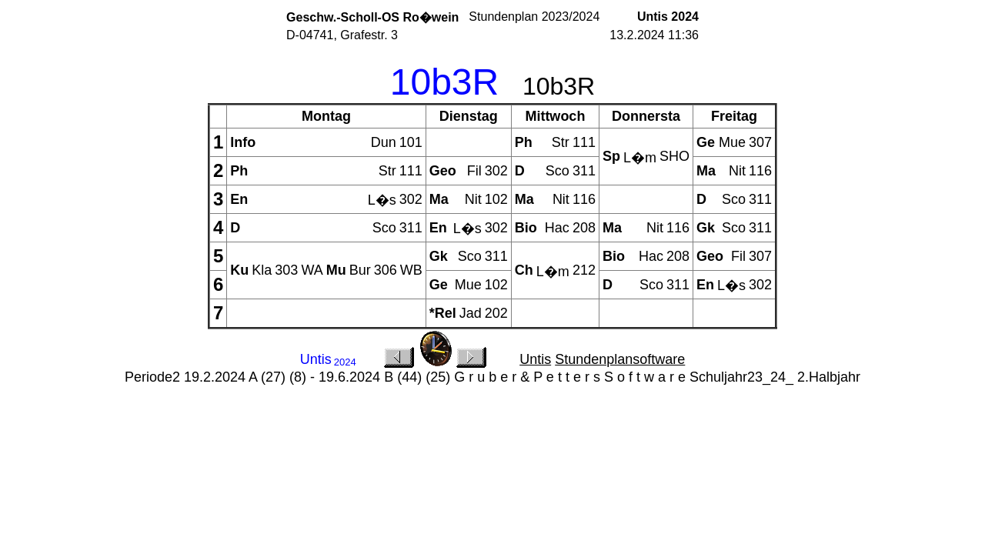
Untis (535, 359)
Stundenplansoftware (620, 359)
